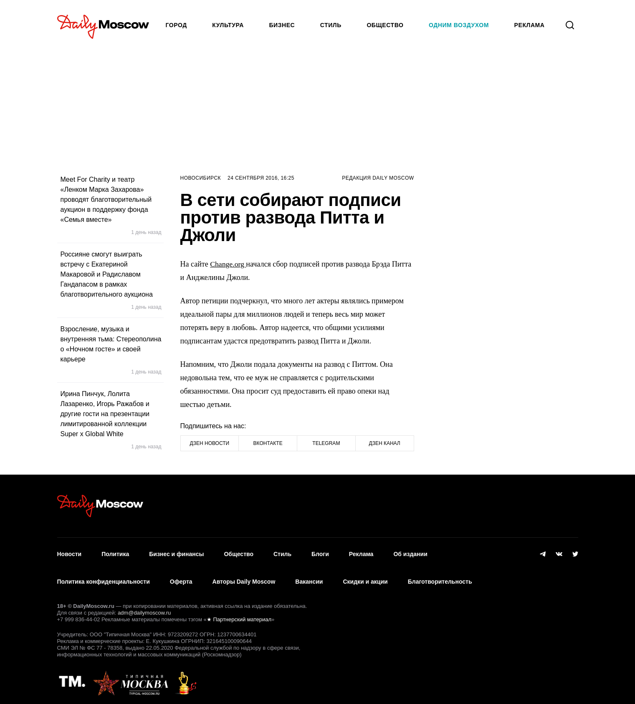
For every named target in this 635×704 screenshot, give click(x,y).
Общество (385, 25)
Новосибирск (200, 178)
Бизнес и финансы (176, 552)
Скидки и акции (365, 577)
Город (176, 25)
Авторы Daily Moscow (244, 577)
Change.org (228, 264)
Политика (115, 552)
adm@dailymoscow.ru (144, 607)
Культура (228, 25)
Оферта (181, 577)
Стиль (331, 25)
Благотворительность (440, 577)
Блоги (320, 552)
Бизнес (282, 25)
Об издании (410, 552)
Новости (69, 552)
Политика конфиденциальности (103, 577)
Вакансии (309, 577)
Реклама (361, 552)
